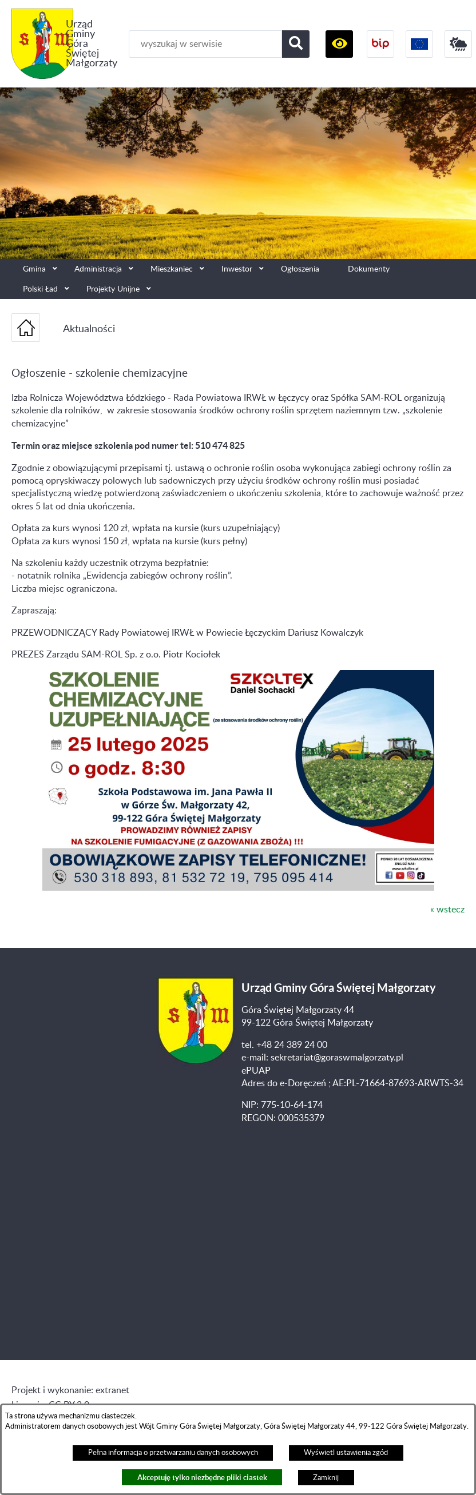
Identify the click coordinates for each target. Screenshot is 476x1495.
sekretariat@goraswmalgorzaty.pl (337, 1057)
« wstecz (447, 909)
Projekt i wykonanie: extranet (70, 1390)
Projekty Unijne (113, 289)
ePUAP (256, 1070)
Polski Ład (40, 289)
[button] (339, 44)
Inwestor (236, 269)
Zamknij (326, 1478)
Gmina (34, 269)
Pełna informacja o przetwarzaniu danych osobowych (173, 1453)
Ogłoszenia (300, 269)
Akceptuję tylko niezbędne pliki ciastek (202, 1477)
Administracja (98, 269)
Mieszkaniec (171, 269)
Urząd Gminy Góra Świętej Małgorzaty (91, 43)
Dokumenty (369, 269)
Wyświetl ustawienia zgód (346, 1453)
